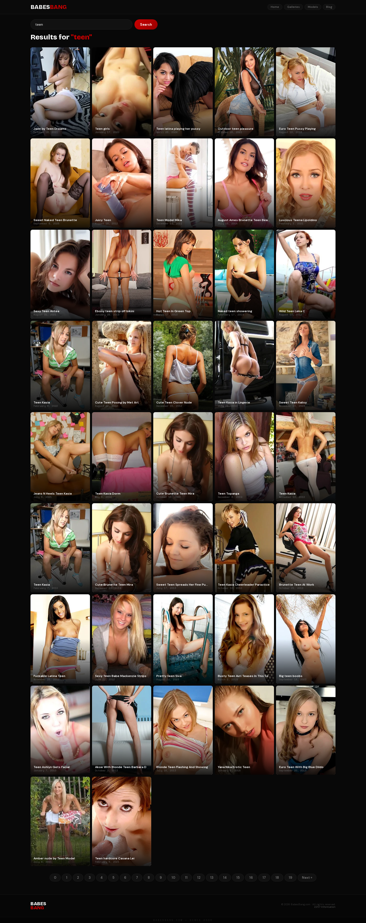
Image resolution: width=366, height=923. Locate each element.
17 (264, 877)
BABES (48, 7)
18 (277, 877)
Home (275, 7)
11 (186, 877)
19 (290, 877)
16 (251, 877)
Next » (307, 877)
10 (173, 877)
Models (313, 7)
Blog (329, 7)
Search (146, 24)
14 (225, 877)
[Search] (81, 24)
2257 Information (325, 906)
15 (238, 877)
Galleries (293, 7)
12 (199, 877)
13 (212, 877)
